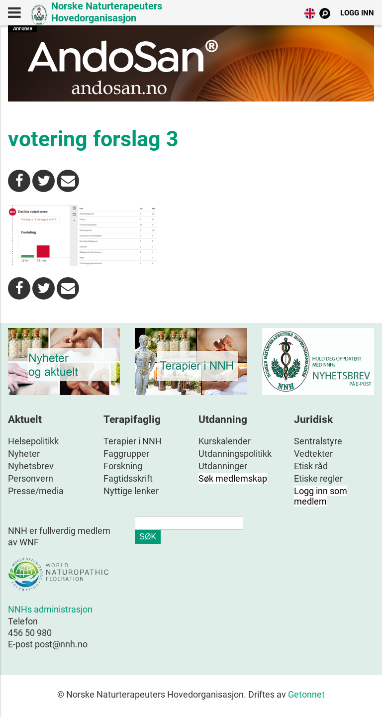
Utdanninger (222, 466)
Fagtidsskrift (128, 478)
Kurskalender (224, 441)
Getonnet (306, 694)
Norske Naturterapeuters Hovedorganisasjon (106, 12)
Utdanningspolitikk (235, 453)
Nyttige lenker (131, 491)
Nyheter (24, 453)
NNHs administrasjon (50, 609)
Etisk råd (311, 466)
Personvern (30, 478)
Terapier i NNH (132, 441)
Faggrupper (126, 453)
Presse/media (36, 491)
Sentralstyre (318, 441)
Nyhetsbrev (31, 466)
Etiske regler (318, 478)
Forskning (122, 466)
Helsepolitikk (33, 441)
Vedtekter (313, 453)
